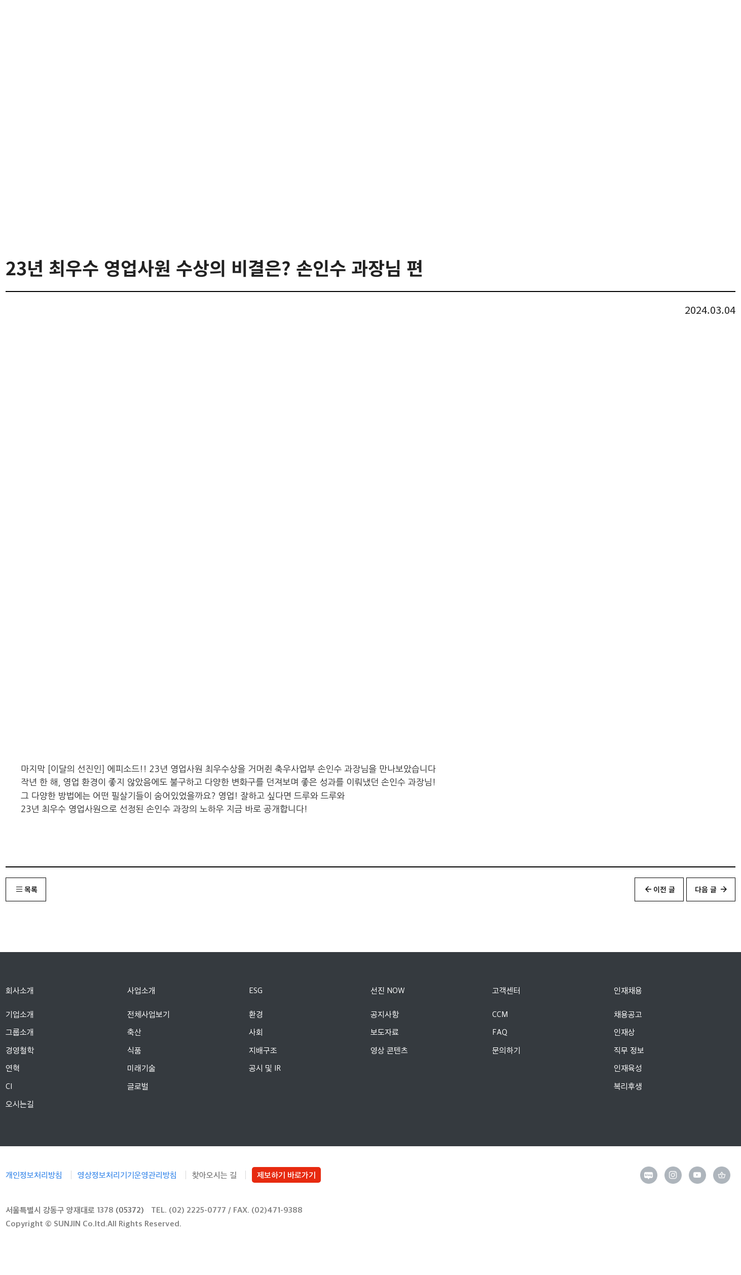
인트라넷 (666, 20)
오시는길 (20, 1104)
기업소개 (20, 1014)
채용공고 (628, 1014)
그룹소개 (20, 1032)
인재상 (624, 1032)
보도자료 (384, 1032)
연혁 (13, 1068)
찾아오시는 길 (214, 1175)
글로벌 (138, 1086)
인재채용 (628, 990)
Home (79, 150)
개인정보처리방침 (34, 1175)
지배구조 (263, 1050)
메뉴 (712, 20)
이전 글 (664, 889)
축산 (134, 1032)
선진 (47, 20)
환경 (256, 1014)
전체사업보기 (148, 1014)
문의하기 (506, 1050)
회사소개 (20, 990)
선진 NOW (387, 990)
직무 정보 (629, 1050)
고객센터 (506, 990)
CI (9, 1086)
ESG (256, 990)
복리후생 (628, 1086)
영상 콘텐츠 (247, 151)
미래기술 (141, 1068)
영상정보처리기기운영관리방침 (127, 1175)
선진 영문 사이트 (689, 20)
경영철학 (20, 1050)
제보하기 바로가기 (286, 1175)
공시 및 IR (265, 1068)
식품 (134, 1050)
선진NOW (122, 151)
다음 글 (706, 889)
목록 (31, 889)
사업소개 (141, 990)
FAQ (499, 1032)
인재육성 (628, 1068)
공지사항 (384, 1014)
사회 (256, 1032)
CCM (500, 1014)
